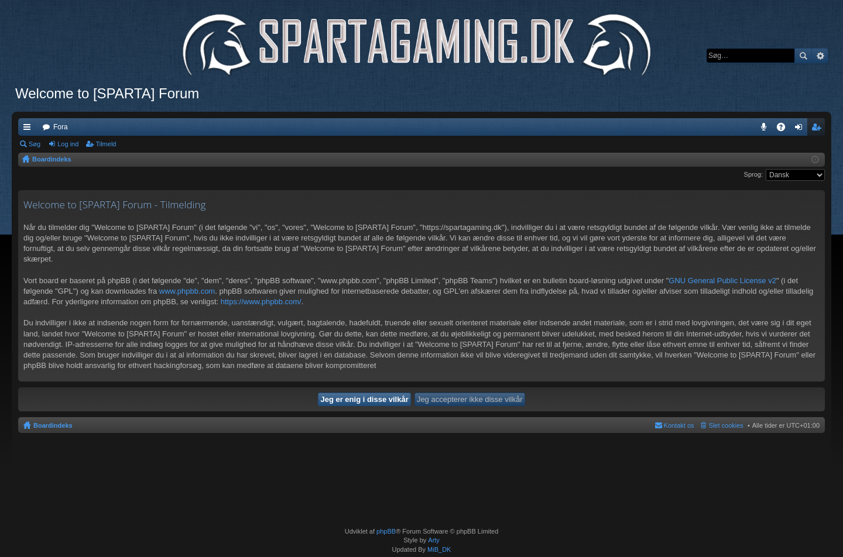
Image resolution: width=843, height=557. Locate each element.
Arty (434, 540)
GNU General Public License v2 (722, 280)
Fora (60, 127)
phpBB (386, 531)
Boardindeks (53, 425)
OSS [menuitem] (785, 129)
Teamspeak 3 (766, 129)
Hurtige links (29, 129)
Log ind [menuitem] (801, 129)
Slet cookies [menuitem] (726, 425)
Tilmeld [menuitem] (819, 129)
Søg (803, 56)
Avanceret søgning (820, 56)
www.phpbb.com (187, 291)
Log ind (67, 143)
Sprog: (753, 174)
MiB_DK (438, 549)
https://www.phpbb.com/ (261, 301)
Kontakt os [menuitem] (679, 425)
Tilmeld (105, 143)
